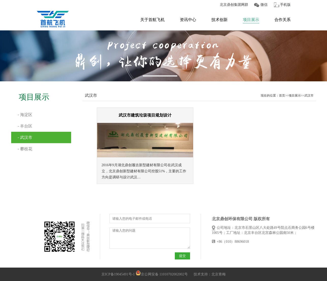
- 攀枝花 (25, 149)
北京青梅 (218, 274)
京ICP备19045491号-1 (118, 274)
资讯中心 (188, 19)
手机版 (285, 5)
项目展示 (251, 19)
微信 (264, 5)
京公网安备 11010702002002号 (162, 274)
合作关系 (282, 19)
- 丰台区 (25, 126)
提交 (182, 256)
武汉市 (309, 95)
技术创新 (219, 19)
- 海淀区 (25, 115)
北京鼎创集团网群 (234, 5)
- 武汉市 (25, 137)
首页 (282, 95)
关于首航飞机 (152, 19)
